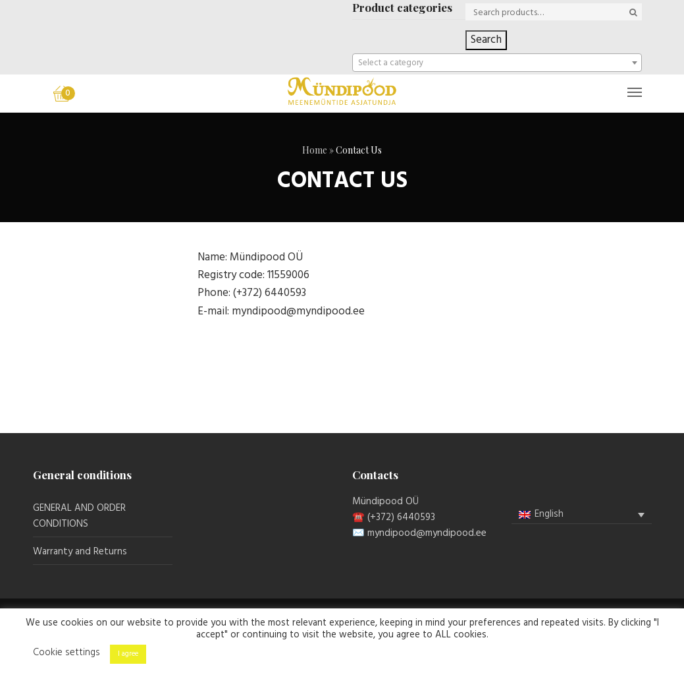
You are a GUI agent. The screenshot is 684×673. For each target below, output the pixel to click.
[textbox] (497, 63)
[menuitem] (582, 514)
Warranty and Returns (80, 552)
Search (486, 40)
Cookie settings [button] (66, 652)
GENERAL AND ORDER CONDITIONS (79, 516)
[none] (582, 515)
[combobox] (497, 62)
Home (314, 150)
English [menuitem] (549, 514)
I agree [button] (128, 654)
